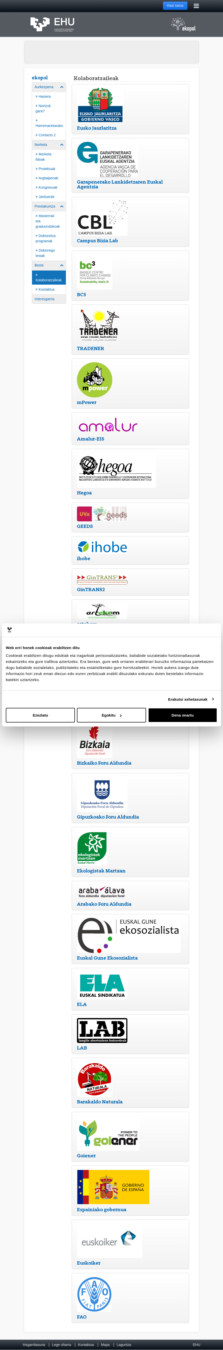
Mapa (105, 1345)
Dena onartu (183, 715)
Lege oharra (61, 1345)
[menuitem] (49, 111)
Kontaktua (86, 1345)
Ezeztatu (40, 715)
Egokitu (112, 715)
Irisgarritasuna (34, 1345)
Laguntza (124, 1345)
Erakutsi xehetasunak (187, 699)
